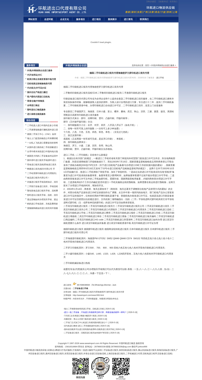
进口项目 (96, 19)
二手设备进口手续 (80, 288)
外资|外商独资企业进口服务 (162, 65)
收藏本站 (163, 1)
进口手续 (160, 78)
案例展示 (112, 19)
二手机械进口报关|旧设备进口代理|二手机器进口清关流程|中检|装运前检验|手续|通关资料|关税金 (67, 9)
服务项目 (80, 19)
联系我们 (173, 1)
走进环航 (48, 19)
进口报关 (124, 229)
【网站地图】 (151, 1)
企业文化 (64, 19)
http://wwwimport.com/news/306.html (88, 295)
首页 (147, 65)
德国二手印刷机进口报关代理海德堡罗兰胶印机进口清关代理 (119, 73)
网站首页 (32, 19)
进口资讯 (128, 19)
